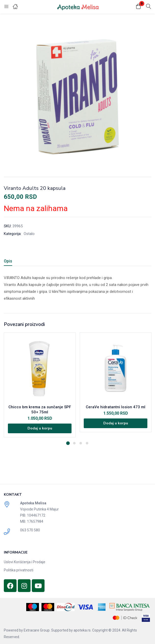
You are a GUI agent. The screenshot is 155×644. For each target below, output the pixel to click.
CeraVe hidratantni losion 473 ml (115, 407)
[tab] (10, 262)
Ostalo (29, 233)
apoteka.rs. (82, 630)
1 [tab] (68, 443)
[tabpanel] (40, 384)
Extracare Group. (37, 630)
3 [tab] (80, 443)
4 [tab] (87, 443)
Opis (8, 261)
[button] (138, 6)
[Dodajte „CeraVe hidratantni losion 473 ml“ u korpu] (115, 423)
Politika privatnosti (18, 570)
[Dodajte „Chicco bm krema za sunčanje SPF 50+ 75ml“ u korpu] (40, 428)
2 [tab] (74, 443)
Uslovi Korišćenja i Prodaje (24, 562)
